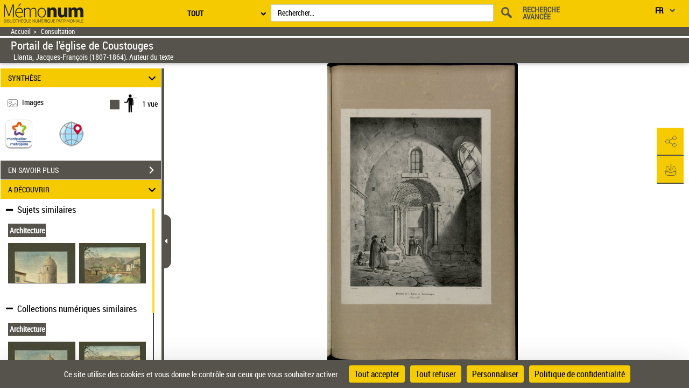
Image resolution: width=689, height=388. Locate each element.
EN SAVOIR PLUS (84, 170)
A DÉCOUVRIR (83, 189)
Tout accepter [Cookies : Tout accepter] (376, 374)
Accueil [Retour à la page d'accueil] (21, 31)
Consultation (58, 31)
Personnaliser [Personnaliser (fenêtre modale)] (495, 374)
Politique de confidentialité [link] (580, 374)
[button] (71, 133)
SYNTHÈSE (83, 77)
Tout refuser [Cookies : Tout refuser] (436, 374)
